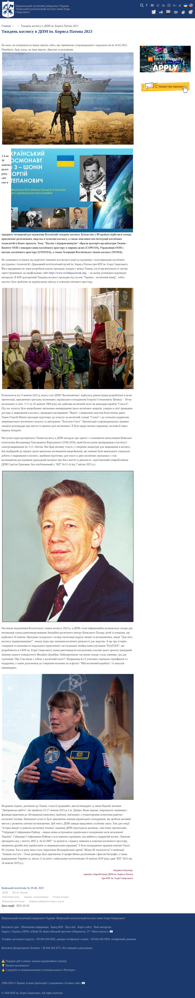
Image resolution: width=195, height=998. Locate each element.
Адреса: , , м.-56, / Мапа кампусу (55, 931)
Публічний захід (10, 897)
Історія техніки (61, 897)
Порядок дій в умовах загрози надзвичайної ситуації (36, 961)
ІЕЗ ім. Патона (20, 892)
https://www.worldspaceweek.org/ (68, 272)
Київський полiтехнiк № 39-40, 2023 (23, 888)
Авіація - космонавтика (36, 897)
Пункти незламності (17, 965)
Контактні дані (10, 927)
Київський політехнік (13, 901)
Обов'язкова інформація (35, 927)
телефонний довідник (123, 939)
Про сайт (70, 927)
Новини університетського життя (46, 901)
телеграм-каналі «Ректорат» (59, 969)
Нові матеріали (102, 927)
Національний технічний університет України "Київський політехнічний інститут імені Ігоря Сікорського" (42, 9)
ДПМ (5, 892)
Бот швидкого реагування (77, 947)
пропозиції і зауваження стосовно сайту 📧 (60, 983)
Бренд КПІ (57, 927)
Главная (6, 25)
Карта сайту (85, 927)
